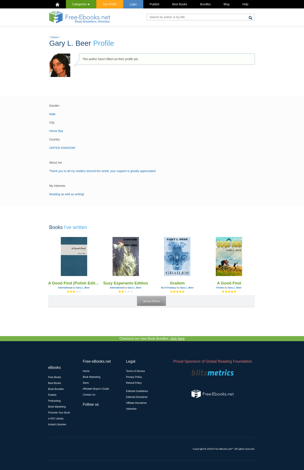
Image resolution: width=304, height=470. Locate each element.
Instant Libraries (57, 424)
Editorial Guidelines (137, 391)
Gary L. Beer (83, 287)
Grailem (177, 283)
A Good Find (229, 283)
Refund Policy (134, 382)
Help (245, 4)
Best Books (179, 4)
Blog (226, 4)
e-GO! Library (56, 418)
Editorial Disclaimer (137, 397)
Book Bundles (56, 389)
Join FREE (110, 4)
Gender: (54, 105)
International (65, 287)
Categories (81, 4)
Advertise (131, 408)
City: (52, 122)
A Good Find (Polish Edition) (74, 283)
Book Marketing (57, 406)
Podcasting (54, 400)
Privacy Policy (134, 377)
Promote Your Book (59, 412)
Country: (54, 139)
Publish (154, 4)
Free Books (54, 377)
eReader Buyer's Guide (96, 388)
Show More (151, 301)
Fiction (220, 287)
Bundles (205, 4)
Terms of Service (135, 371)
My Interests (57, 185)
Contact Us (89, 394)
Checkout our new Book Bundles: (152, 338)
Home (54, 37)
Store (86, 382)
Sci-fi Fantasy (168, 287)
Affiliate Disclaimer (136, 402)
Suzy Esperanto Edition (125, 283)
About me (55, 162)
